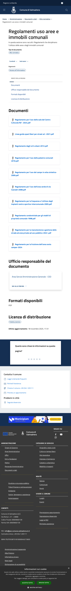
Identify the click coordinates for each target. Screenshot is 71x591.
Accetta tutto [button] (27, 583)
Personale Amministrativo (14, 466)
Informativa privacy (12, 557)
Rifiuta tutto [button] (44, 583)
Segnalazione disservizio (48, 516)
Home (5, 19)
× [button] (68, 568)
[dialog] (35, 578)
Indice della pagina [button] (18, 78)
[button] (35, 587)
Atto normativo (44, 19)
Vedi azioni (24, 61)
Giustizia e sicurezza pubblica (18, 483)
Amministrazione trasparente (15, 549)
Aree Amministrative (12, 451)
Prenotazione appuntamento (50, 512)
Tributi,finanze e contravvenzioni (20, 487)
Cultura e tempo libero (47, 451)
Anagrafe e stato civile (47, 447)
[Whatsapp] (56, 437)
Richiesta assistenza (47, 524)
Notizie (42, 481)
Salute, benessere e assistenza (19, 494)
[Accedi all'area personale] (62, 3)
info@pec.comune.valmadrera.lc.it (17, 531)
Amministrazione (16, 19)
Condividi (13, 61)
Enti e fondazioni (11, 459)
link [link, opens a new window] (55, 578)
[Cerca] (66, 10)
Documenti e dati (31, 19)
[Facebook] (56, 434)
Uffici (6, 455)
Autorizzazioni (13, 498)
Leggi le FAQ (44, 520)
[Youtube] (61, 434)
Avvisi (42, 488)
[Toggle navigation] (4, 10)
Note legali (8, 560)
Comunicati (44, 484)
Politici (7, 462)
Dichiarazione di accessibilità (15, 564)
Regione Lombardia (10, 3)
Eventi (42, 502)
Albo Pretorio (9, 553)
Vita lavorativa (45, 455)
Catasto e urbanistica (47, 462)
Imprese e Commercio (47, 459)
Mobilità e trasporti (46, 466)
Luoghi (42, 498)
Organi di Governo (11, 447)
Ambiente (11, 491)
